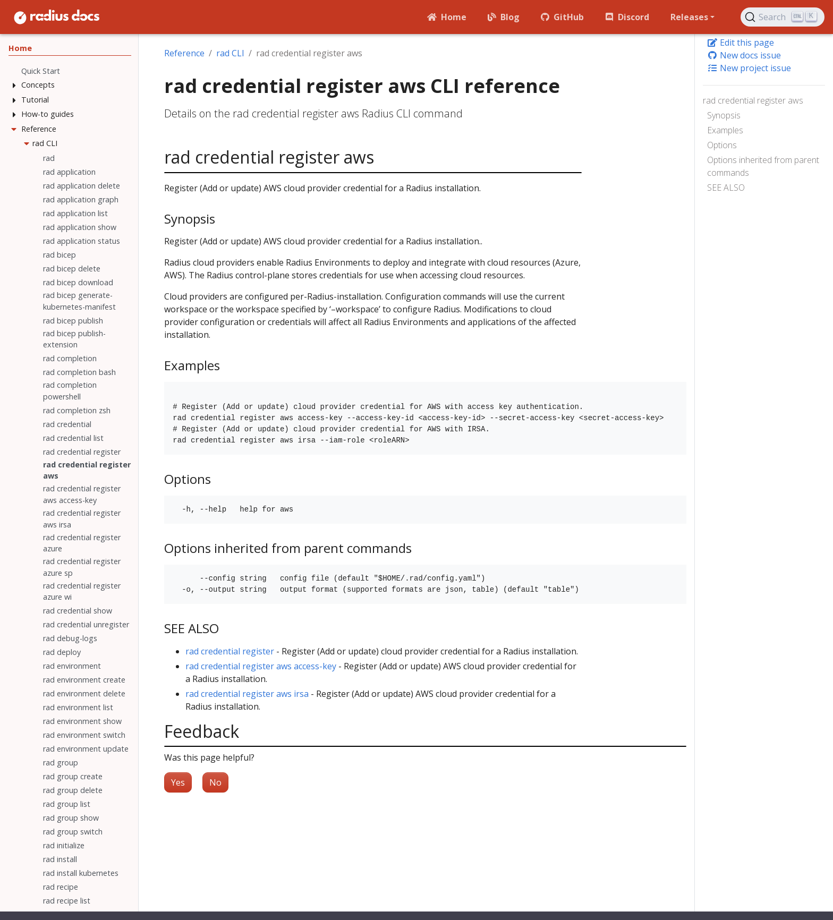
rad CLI (230, 53)
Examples (725, 130)
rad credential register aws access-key (260, 666)
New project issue (749, 68)
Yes (178, 782)
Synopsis (724, 115)
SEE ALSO (726, 187)
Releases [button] (689, 17)
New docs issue (744, 55)
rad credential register (229, 651)
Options (722, 145)
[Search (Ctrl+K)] (782, 17)
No (215, 782)
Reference (184, 53)
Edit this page (740, 42)
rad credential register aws (753, 100)
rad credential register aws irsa (247, 694)
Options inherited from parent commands (763, 166)
